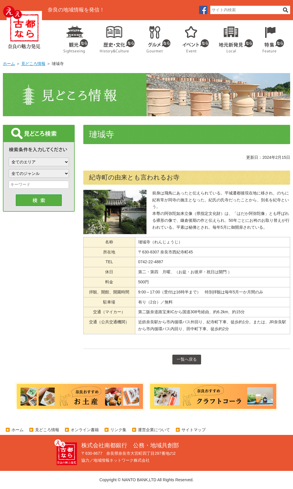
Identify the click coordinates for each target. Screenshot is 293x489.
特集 (272, 37)
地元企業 (233, 37)
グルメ (154, 37)
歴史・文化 (115, 37)
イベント (192, 37)
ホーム (9, 63)
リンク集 (118, 429)
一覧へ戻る (187, 359)
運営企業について (154, 429)
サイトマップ (194, 429)
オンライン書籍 (85, 429)
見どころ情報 (33, 63)
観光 (75, 37)
